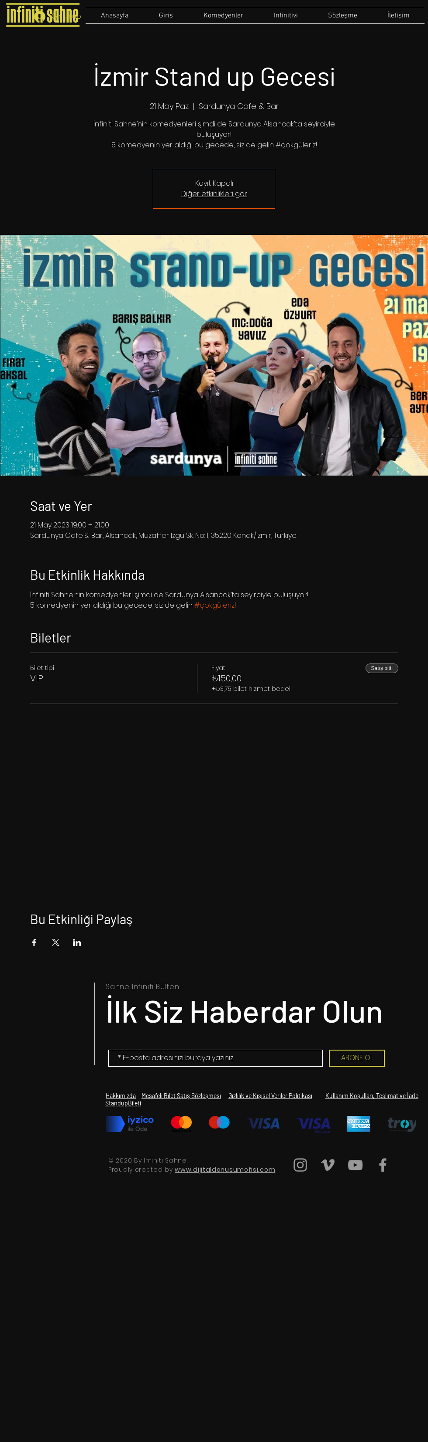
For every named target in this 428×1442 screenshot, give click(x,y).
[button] (342, 15)
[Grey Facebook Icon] (383, 1165)
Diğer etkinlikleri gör (214, 194)
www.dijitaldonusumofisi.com (225, 1169)
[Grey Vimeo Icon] (328, 1165)
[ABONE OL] (357, 1058)
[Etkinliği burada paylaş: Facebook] (34, 942)
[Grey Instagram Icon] (300, 1165)
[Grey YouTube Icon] (355, 1165)
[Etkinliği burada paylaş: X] (56, 942)
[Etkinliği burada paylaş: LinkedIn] (77, 942)
